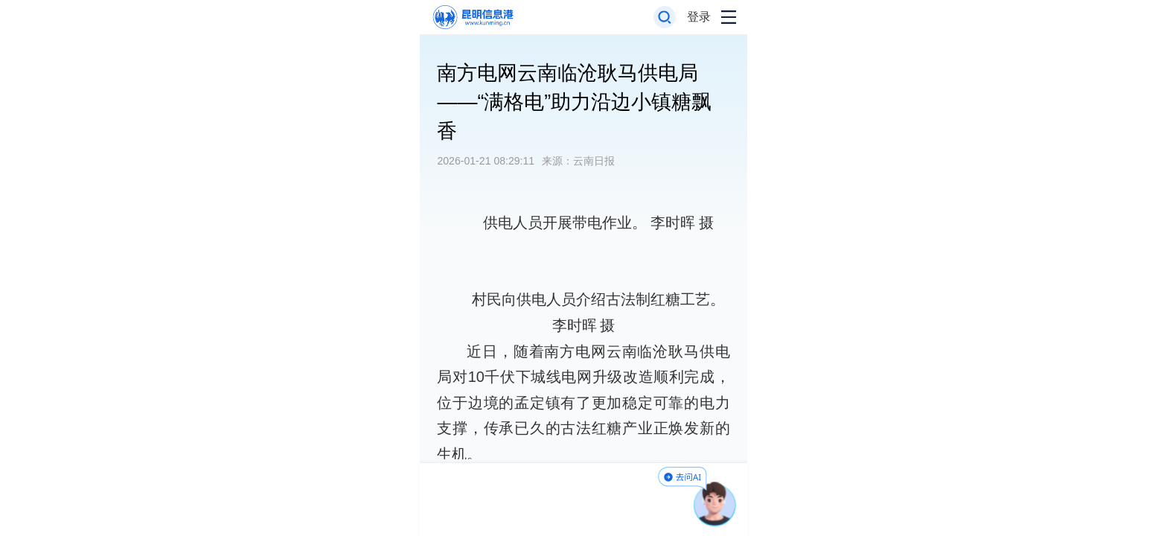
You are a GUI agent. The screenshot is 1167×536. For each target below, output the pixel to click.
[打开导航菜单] (728, 17)
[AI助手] (715, 504)
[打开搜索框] (665, 17)
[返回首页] (472, 17)
